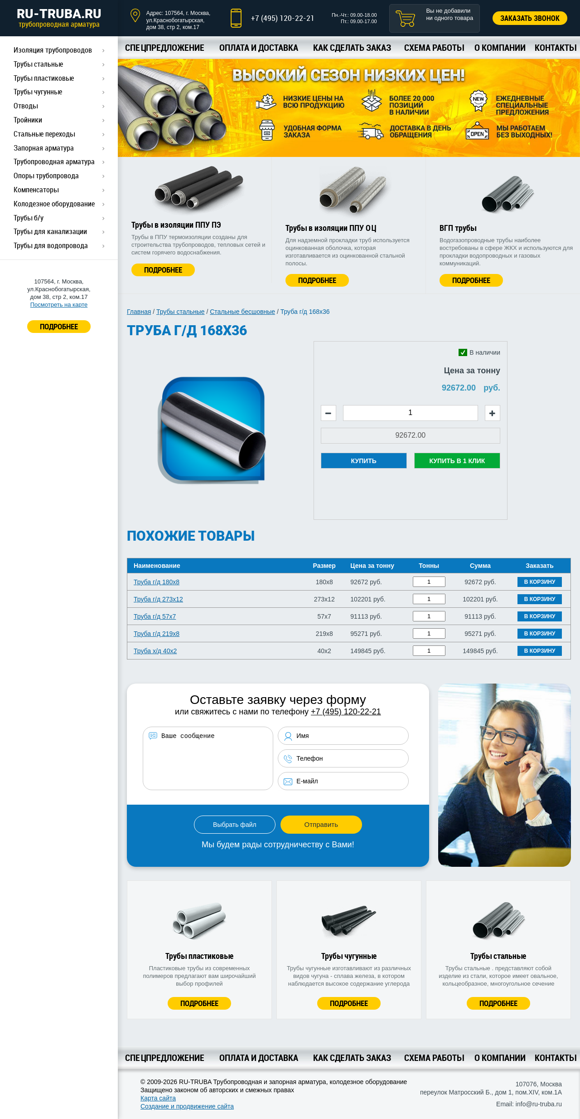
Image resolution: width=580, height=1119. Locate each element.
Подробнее (163, 269)
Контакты (555, 47)
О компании (500, 47)
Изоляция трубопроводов (53, 50)
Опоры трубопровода (46, 176)
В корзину (540, 582)
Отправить (321, 824)
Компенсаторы (36, 190)
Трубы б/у (29, 218)
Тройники (28, 120)
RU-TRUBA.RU (59, 17)
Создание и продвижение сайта (187, 1106)
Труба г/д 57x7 (155, 616)
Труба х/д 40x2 (155, 651)
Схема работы (434, 47)
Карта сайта (158, 1098)
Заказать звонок (530, 18)
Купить (364, 460)
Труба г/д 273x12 (158, 599)
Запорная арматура (44, 148)
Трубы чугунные (38, 92)
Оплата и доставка (258, 47)
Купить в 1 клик (457, 460)
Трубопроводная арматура (54, 161)
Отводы (26, 106)
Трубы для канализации (50, 231)
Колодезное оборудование (54, 204)
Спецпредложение (164, 47)
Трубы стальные (38, 64)
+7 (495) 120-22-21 (282, 18)
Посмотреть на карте (58, 304)
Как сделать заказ (352, 47)
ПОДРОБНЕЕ (59, 326)
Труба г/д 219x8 (156, 633)
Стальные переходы (44, 134)
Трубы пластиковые (44, 78)
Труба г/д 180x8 (156, 582)
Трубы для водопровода (51, 245)
